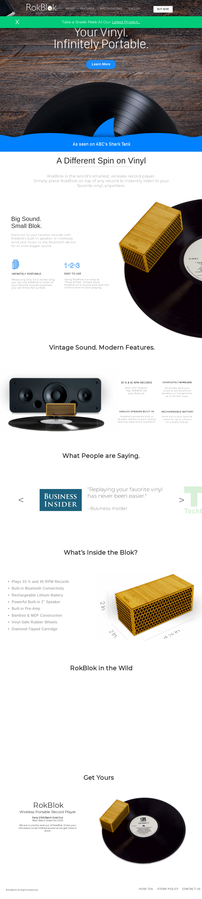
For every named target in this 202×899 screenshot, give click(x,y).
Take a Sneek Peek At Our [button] (101, 22)
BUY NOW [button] (163, 9)
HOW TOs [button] (146, 888)
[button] (102, 9)
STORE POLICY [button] (167, 888)
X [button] (17, 22)
